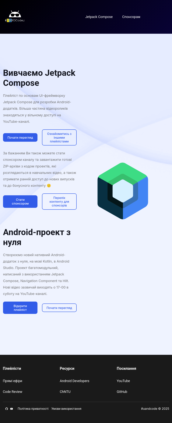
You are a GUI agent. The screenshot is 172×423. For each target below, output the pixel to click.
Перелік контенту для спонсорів (59, 201)
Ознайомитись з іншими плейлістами (59, 137)
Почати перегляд (20, 137)
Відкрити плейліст (20, 308)
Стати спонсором (20, 201)
